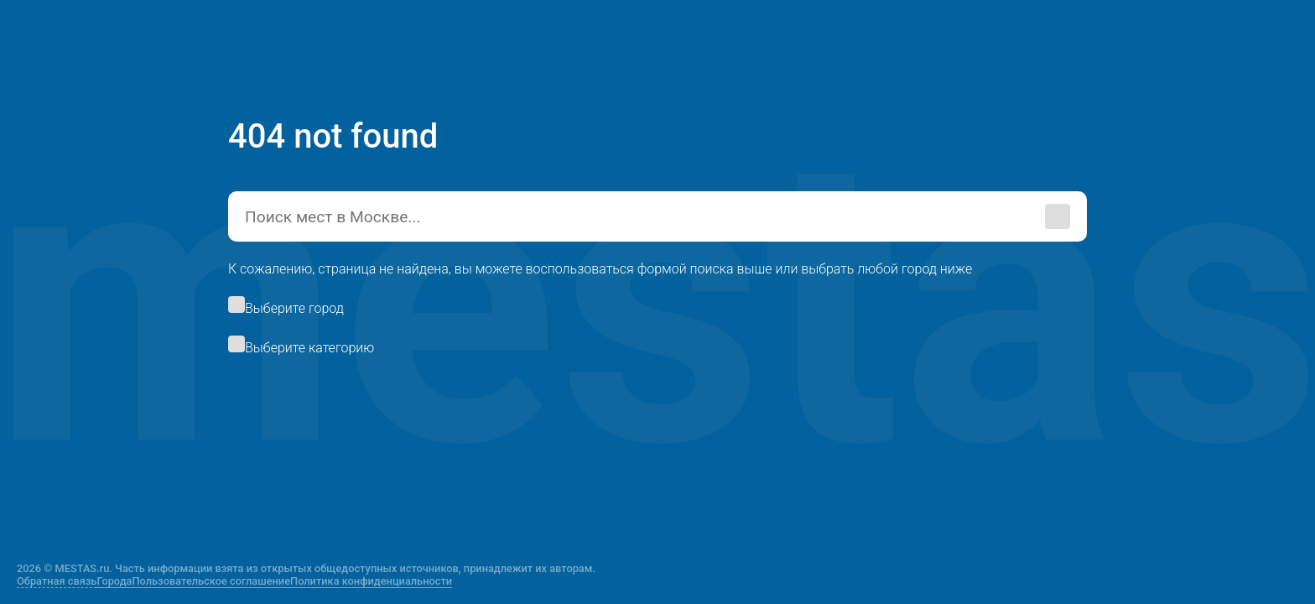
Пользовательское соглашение (212, 581)
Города (114, 581)
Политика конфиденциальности (371, 581)
